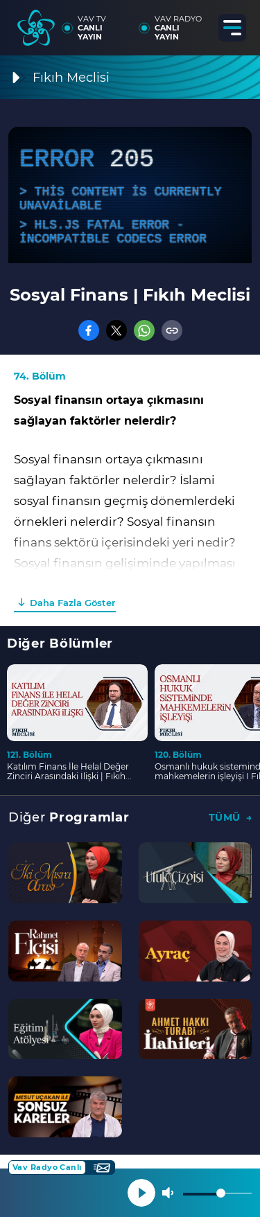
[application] (130, 195)
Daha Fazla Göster (72, 602)
